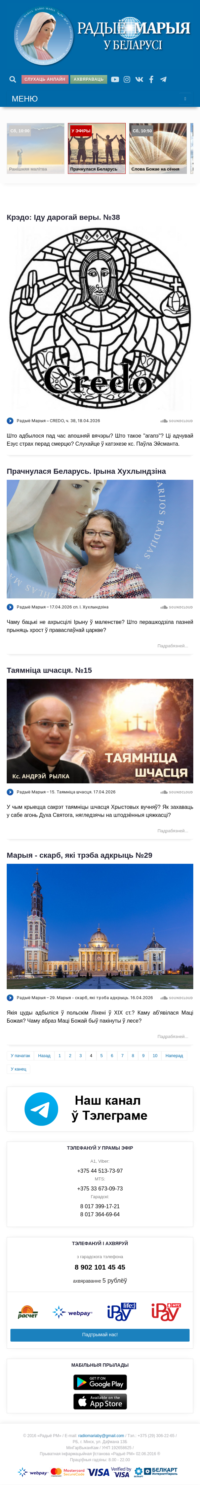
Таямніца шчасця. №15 (49, 671)
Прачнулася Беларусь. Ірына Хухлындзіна (86, 471)
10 (155, 1055)
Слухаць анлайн (45, 79)
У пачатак (20, 1055)
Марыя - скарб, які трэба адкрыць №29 (79, 855)
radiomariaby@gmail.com (101, 1436)
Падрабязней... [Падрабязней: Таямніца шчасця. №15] (173, 831)
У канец (18, 1069)
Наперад (174, 1055)
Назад (44, 1055)
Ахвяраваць (89, 79)
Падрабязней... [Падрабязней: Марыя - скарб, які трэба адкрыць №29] (173, 1036)
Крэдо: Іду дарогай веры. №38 (63, 217)
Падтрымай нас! (100, 1335)
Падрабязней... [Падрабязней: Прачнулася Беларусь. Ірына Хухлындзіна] (173, 646)
